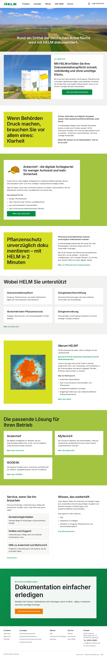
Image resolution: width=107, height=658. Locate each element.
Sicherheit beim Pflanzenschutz (30, 639)
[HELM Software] (10, 4)
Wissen (48, 4)
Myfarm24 (7, 636)
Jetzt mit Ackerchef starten (77, 92)
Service (70, 4)
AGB (102, 654)
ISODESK (7, 639)
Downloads (71, 636)
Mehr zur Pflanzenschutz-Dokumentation (75, 265)
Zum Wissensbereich (67, 531)
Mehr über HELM (65, 399)
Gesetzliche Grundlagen (58, 636)
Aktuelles (53, 639)
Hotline (70, 633)
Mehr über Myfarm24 (67, 450)
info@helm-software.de (92, 643)
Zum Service (13, 558)
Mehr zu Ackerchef (12, 326)
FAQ (51, 633)
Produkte (26, 4)
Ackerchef (7, 633)
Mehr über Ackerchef (21, 214)
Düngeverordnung (25, 642)
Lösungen (37, 4)
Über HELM (59, 4)
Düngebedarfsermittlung (27, 636)
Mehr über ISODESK (15, 474)
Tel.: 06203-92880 (90, 640)
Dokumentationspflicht (27, 633)
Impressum (79, 654)
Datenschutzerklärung (92, 654)
